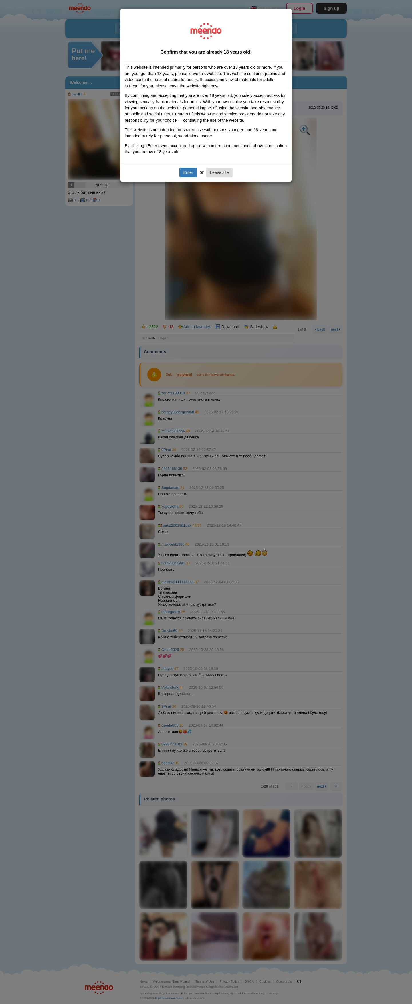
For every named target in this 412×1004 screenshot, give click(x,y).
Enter (188, 172)
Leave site (219, 172)
